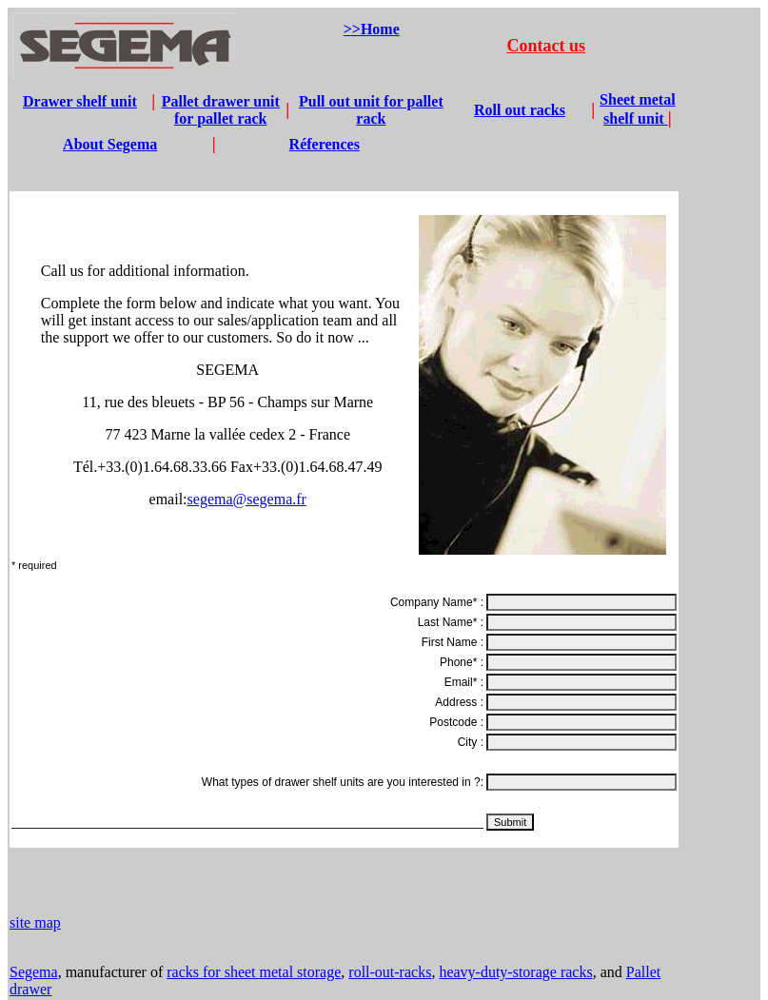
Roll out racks (519, 110)
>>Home (372, 29)
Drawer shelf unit (80, 101)
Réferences (324, 144)
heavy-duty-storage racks (515, 972)
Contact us (546, 45)
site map (35, 922)
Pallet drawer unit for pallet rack (221, 110)
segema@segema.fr (246, 499)
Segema (34, 972)
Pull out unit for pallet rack (371, 110)
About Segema (110, 144)
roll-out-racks (389, 972)
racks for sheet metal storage (254, 972)
